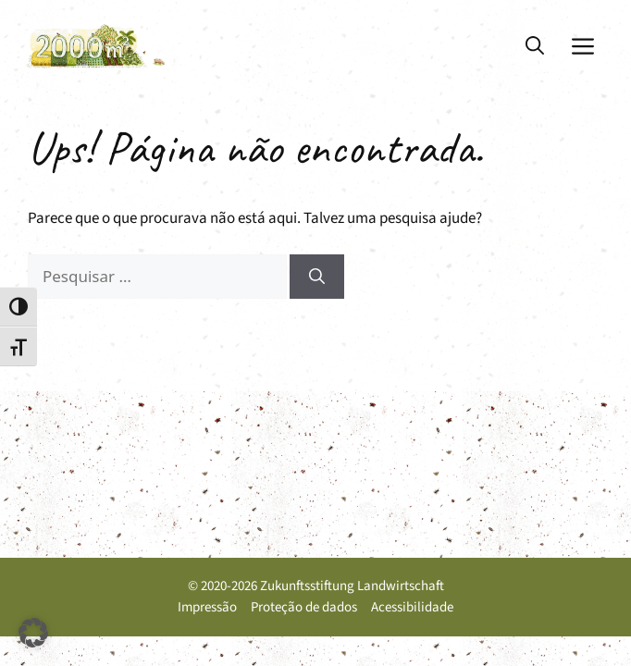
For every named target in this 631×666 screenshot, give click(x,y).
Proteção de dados (304, 607)
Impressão (207, 607)
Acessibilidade (412, 607)
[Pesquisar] (317, 276)
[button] (534, 46)
